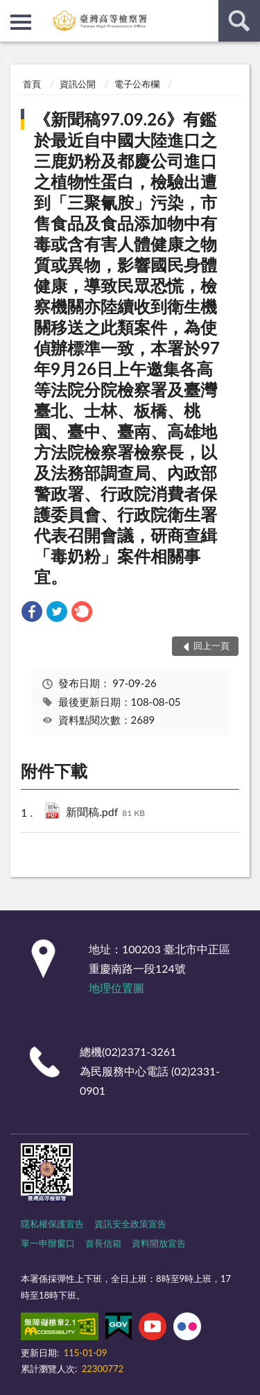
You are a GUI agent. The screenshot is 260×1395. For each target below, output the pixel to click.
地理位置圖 (116, 987)
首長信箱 (103, 1243)
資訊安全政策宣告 (130, 1223)
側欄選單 (20, 22)
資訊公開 (78, 83)
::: (11, 10)
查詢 (239, 21)
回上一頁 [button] (211, 645)
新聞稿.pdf (105, 813)
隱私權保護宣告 (52, 1223)
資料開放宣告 (159, 1243)
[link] (31, 613)
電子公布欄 (136, 83)
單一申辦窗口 (48, 1243)
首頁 (32, 83)
